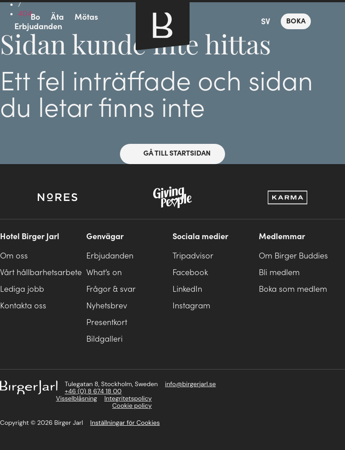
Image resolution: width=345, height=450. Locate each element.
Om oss (14, 256)
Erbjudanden (38, 26)
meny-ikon (14, 17)
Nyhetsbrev (106, 306)
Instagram (191, 306)
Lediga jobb (22, 289)
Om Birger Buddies (293, 256)
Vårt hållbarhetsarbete (41, 272)
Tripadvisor (192, 256)
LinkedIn (187, 289)
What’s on (104, 272)
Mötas (86, 17)
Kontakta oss (23, 306)
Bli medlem (279, 272)
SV (265, 22)
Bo (35, 17)
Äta (57, 17)
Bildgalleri (104, 339)
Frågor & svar (111, 289)
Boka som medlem (293, 289)
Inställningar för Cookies (125, 423)
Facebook (190, 272)
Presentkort (106, 322)
